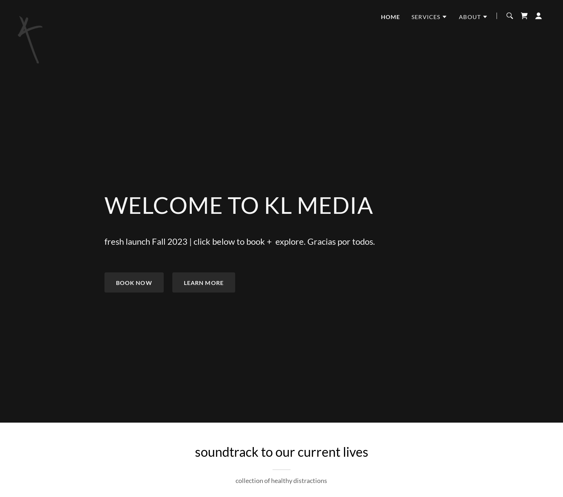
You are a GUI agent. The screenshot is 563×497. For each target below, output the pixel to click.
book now (134, 282)
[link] (31, 14)
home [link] (390, 16)
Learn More (204, 282)
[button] (429, 17)
